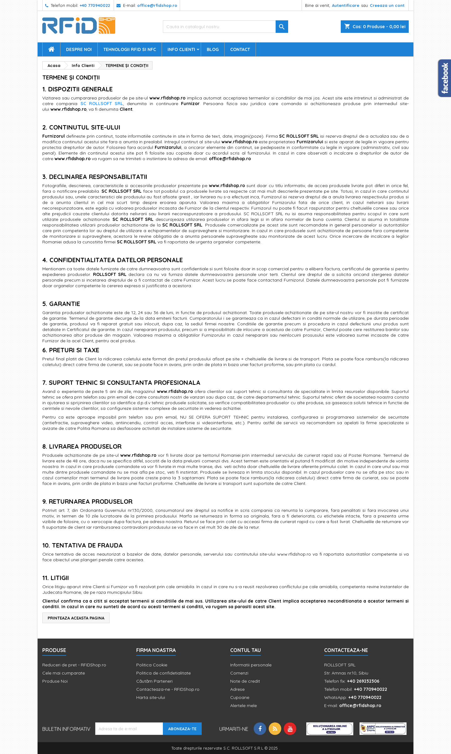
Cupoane (239, 697)
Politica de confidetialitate (163, 673)
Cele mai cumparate (63, 673)
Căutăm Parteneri (154, 681)
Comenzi (239, 673)
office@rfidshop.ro (157, 5)
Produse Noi (55, 681)
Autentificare (345, 5)
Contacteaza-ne (346, 650)
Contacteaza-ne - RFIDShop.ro (168, 689)
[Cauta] (225, 26)
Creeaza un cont (387, 5)
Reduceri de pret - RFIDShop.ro (74, 665)
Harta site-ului (150, 697)
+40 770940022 (95, 5)
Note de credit (245, 681)
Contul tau (245, 650)
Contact (240, 49)
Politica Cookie (151, 665)
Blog (213, 49)
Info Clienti (181, 49)
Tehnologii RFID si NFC (129, 49)
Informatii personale (251, 665)
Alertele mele (243, 705)
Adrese (237, 689)
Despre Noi (79, 49)
